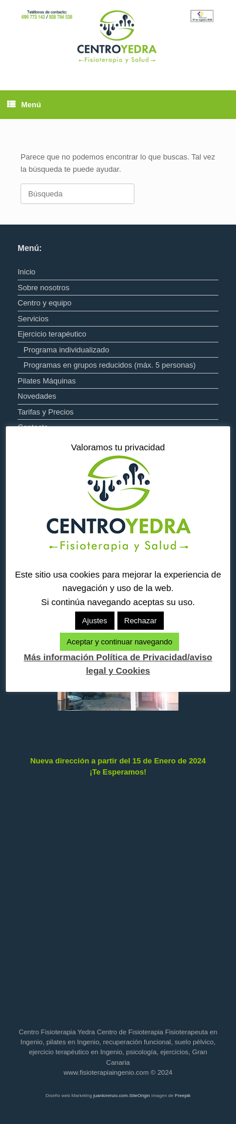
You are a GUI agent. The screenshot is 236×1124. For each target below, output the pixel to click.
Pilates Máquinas (47, 380)
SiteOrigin (139, 1095)
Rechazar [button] (140, 620)
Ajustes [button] (94, 620)
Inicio (26, 271)
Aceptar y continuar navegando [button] (120, 641)
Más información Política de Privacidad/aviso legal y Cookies (118, 663)
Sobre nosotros (43, 287)
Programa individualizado (66, 349)
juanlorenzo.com (110, 1095)
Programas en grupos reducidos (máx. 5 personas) (109, 365)
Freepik (183, 1095)
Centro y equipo (45, 302)
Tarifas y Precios (45, 412)
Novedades (37, 396)
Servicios (33, 318)
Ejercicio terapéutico (52, 334)
